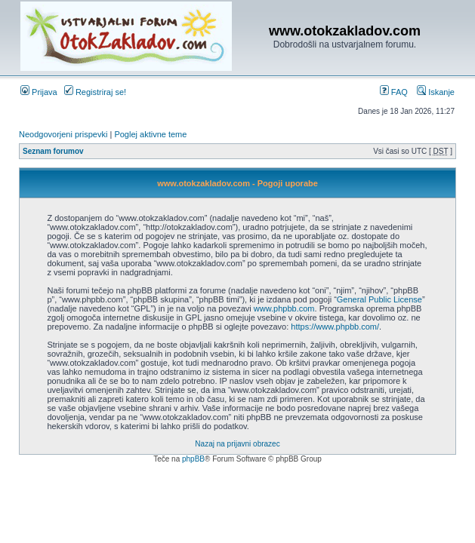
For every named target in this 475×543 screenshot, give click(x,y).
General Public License (379, 299)
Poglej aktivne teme (150, 134)
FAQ (394, 92)
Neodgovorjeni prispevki (63, 134)
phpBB (193, 459)
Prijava (38, 92)
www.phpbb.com (284, 308)
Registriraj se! (95, 92)
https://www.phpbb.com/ (335, 326)
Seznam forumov (53, 151)
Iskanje (436, 92)
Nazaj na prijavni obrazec (237, 444)
